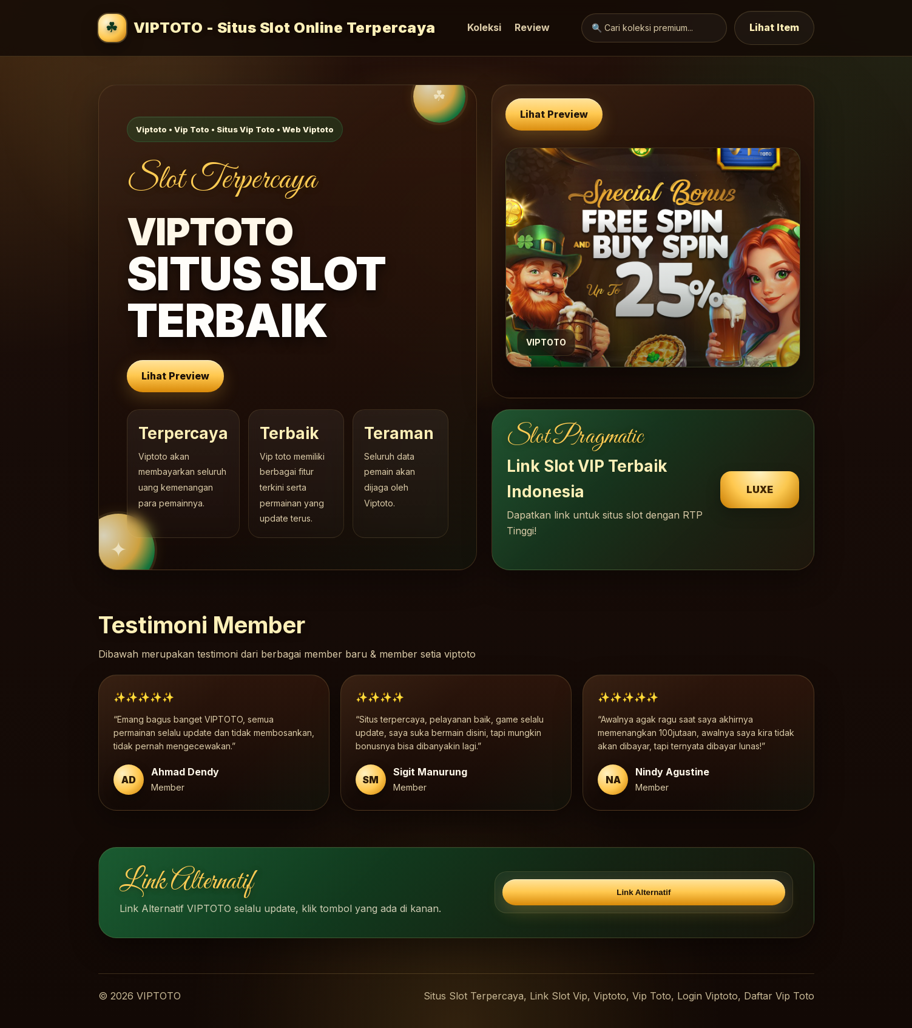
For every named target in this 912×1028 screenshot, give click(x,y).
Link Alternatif (643, 892)
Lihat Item (774, 27)
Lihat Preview (175, 376)
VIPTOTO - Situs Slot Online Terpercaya (267, 28)
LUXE (759, 489)
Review (532, 27)
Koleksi (484, 27)
